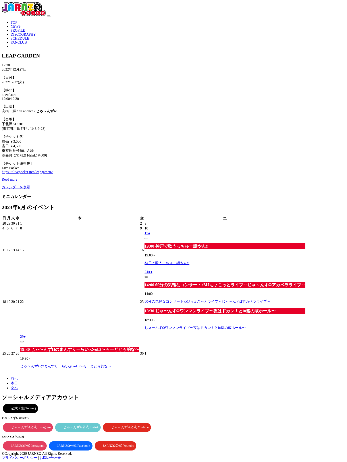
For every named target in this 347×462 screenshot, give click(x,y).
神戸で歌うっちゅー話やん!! (167, 263)
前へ (14, 378)
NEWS (16, 26)
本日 (14, 383)
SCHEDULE (20, 38)
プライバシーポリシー (19, 458)
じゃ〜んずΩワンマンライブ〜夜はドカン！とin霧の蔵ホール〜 (195, 328)
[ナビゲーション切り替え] (48, 16)
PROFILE (18, 30)
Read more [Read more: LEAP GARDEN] (9, 179)
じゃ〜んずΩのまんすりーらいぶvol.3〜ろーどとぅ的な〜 (65, 366)
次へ (14, 388)
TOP (14, 22)
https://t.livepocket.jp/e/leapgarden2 (27, 172)
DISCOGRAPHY (23, 34)
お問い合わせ (50, 458)
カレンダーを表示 (16, 187)
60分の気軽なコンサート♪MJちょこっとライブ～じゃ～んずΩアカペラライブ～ (207, 301)
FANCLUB (19, 42)
